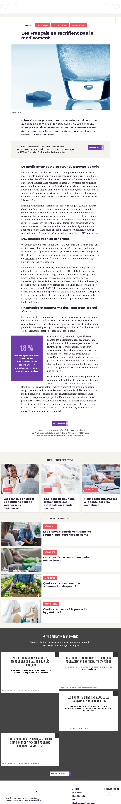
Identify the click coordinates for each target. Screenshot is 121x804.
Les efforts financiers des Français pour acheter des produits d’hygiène (88, 660)
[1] (40, 182)
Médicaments (43, 25)
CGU (73, 800)
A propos (75, 789)
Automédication (60, 25)
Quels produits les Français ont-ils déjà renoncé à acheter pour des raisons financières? (30, 742)
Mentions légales (79, 796)
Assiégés (38, 222)
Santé (26, 25)
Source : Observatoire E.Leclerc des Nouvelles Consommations (20, 691)
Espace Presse (78, 793)
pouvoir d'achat (78, 25)
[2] (29, 386)
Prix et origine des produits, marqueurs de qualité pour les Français (30, 661)
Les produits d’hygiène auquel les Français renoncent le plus (88, 699)
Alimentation (50, 578)
